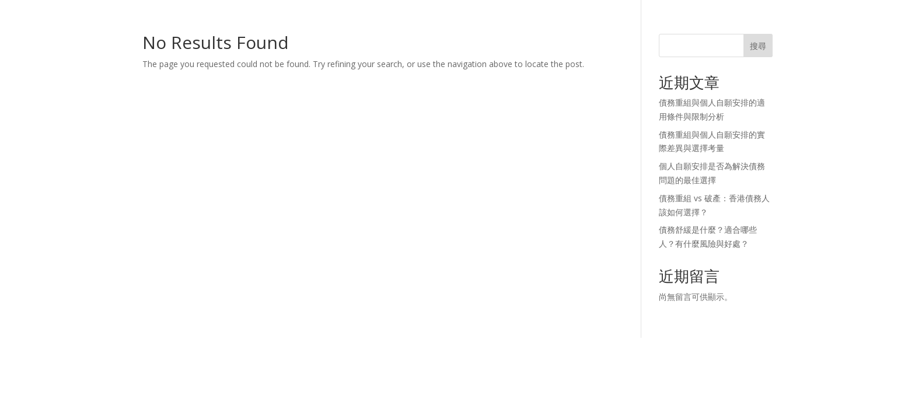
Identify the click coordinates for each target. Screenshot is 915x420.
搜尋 (758, 45)
